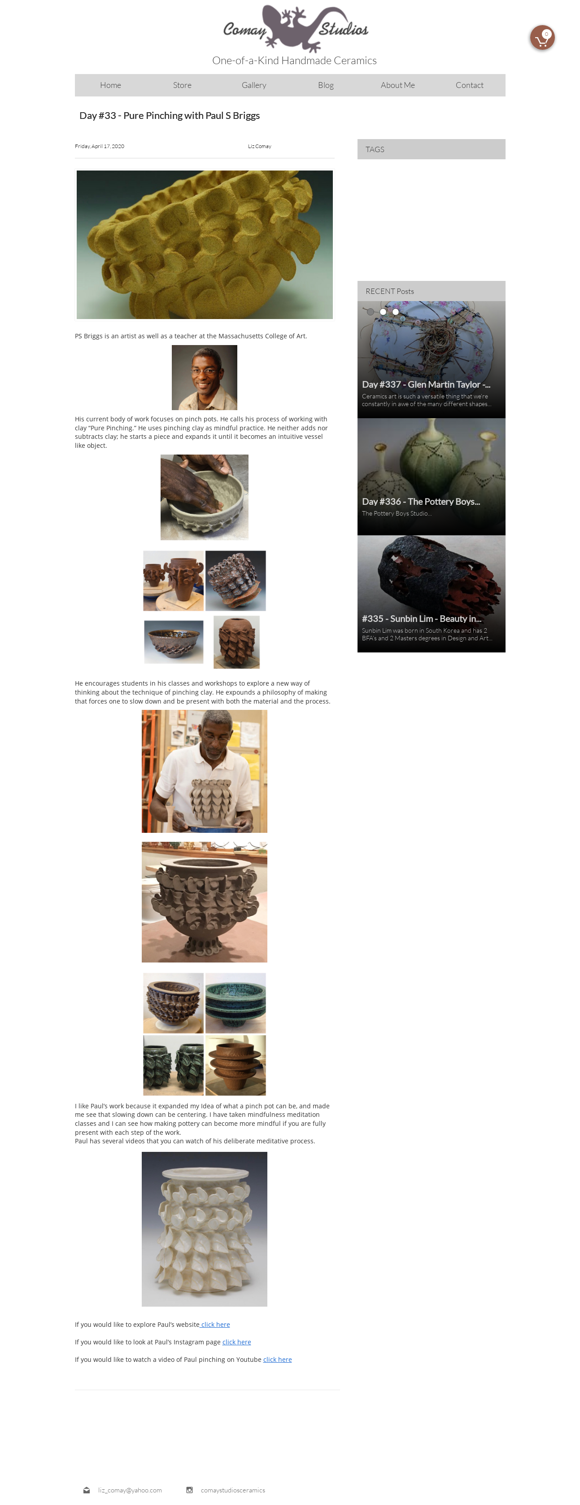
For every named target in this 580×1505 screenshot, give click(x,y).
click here (215, 1324)
